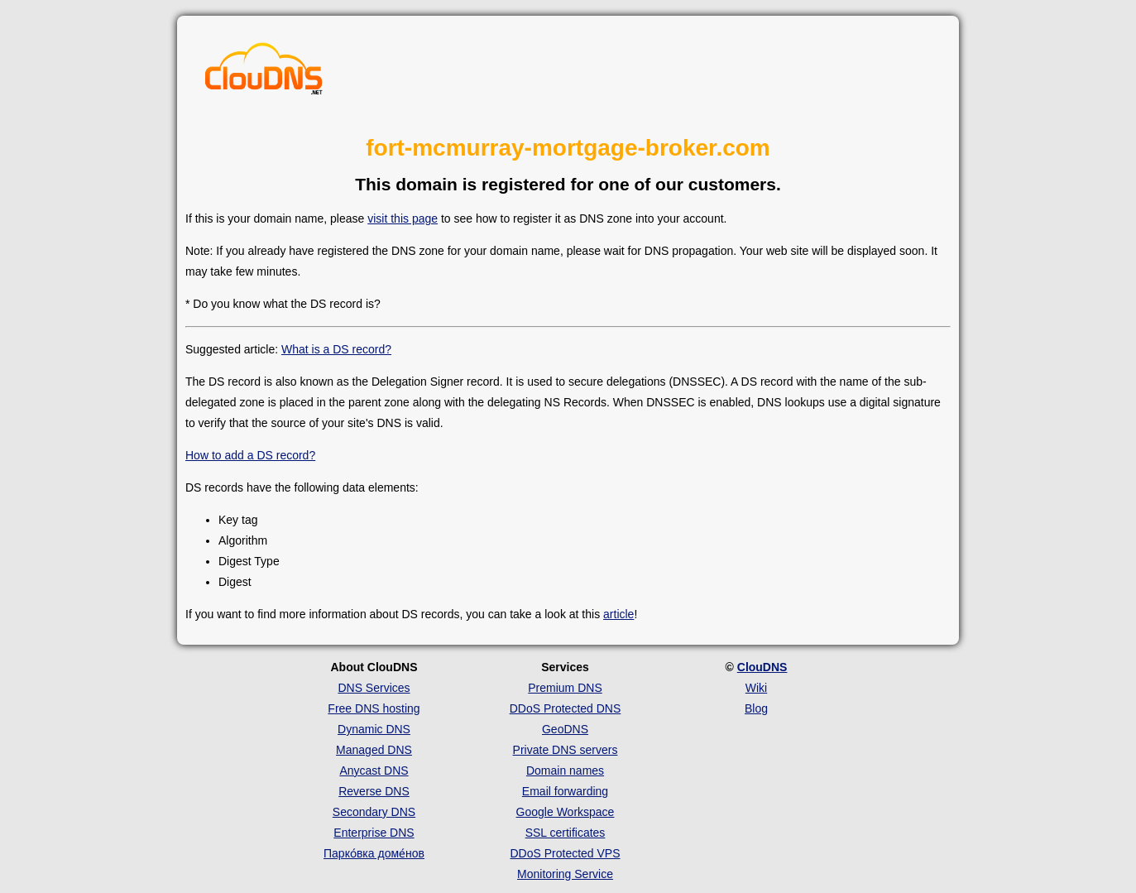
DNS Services (374, 687)
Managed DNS (374, 749)
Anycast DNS (373, 770)
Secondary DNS (374, 812)
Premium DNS (565, 687)
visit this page (402, 218)
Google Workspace (565, 812)
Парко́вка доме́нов (374, 853)
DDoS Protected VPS (565, 853)
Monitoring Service (565, 874)
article (618, 614)
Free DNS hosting (373, 708)
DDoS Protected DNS (565, 708)
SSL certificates (565, 832)
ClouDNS (762, 667)
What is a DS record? (336, 349)
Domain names (565, 770)
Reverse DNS (374, 791)
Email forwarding (565, 791)
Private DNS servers (565, 749)
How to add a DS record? (250, 455)
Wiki (756, 687)
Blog (756, 708)
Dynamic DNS (374, 729)
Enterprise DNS (373, 832)
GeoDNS (565, 729)
